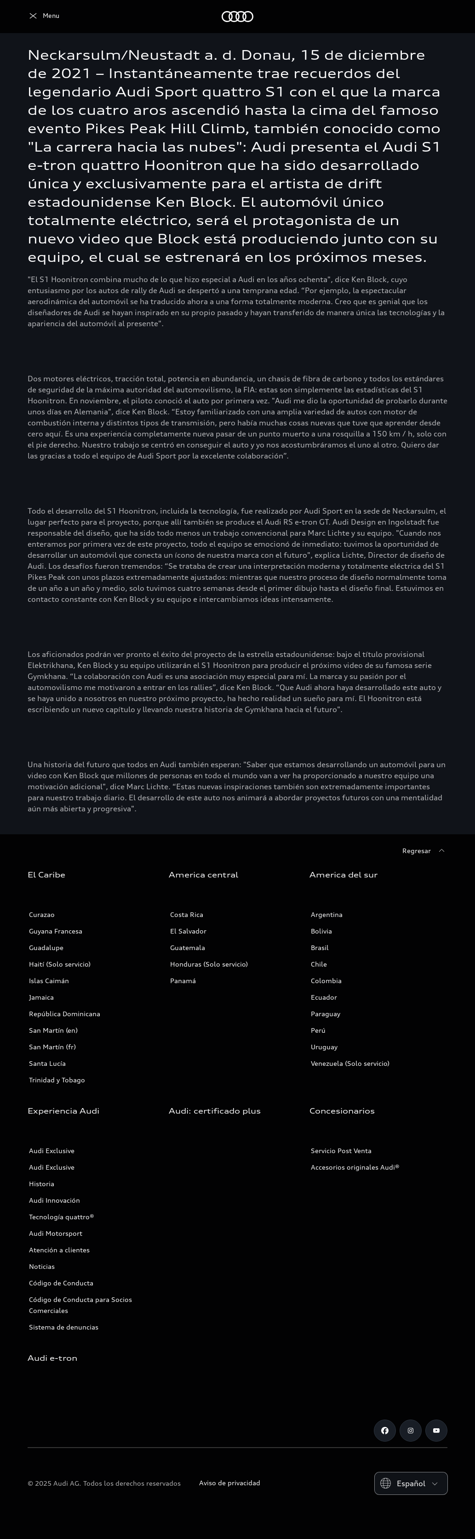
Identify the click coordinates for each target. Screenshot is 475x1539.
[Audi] (43, 16)
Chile (319, 964)
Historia (41, 1184)
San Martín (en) (53, 1030)
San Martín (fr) (52, 1047)
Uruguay (324, 1047)
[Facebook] (385, 1431)
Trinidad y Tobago (57, 1080)
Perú (318, 1030)
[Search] (436, 17)
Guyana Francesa (55, 931)
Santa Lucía (47, 1063)
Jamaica (41, 997)
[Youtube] (436, 1431)
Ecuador (324, 997)
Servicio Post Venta (341, 1150)
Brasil (320, 947)
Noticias (42, 1266)
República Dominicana (64, 1014)
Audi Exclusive (51, 1150)
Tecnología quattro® (61, 1217)
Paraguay (325, 1014)
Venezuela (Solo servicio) (350, 1063)
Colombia (326, 981)
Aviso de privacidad (229, 1483)
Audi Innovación (54, 1200)
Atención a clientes (59, 1250)
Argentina (327, 914)
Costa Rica (186, 914)
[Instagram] (411, 1431)
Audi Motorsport (55, 1233)
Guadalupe (46, 947)
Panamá (183, 981)
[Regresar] (424, 850)
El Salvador (188, 931)
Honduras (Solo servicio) (209, 964)
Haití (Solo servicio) (60, 964)
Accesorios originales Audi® (355, 1167)
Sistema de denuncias (63, 1327)
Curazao (42, 914)
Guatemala (187, 947)
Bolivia (321, 931)
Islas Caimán (49, 981)
